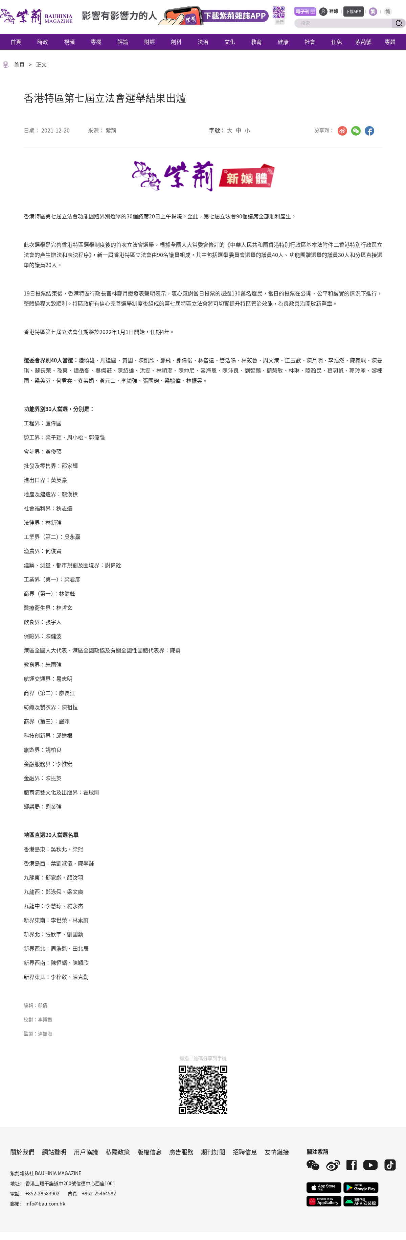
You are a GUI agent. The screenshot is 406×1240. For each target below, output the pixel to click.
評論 (122, 42)
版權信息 (149, 1151)
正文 (41, 64)
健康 (283, 42)
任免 (336, 42)
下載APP (353, 11)
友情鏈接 (277, 1151)
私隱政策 (118, 1151)
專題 (390, 42)
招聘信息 (245, 1151)
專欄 (96, 42)
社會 (309, 42)
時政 (42, 42)
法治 (203, 42)
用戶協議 (86, 1151)
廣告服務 (181, 1151)
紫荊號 (363, 42)
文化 (229, 42)
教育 (256, 42)
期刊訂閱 (213, 1151)
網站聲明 (54, 1151)
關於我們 (22, 1151)
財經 (149, 42)
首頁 (15, 42)
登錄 (333, 11)
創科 (176, 42)
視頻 (69, 42)
